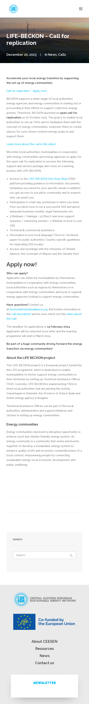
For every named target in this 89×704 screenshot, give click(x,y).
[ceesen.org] (13, 9)
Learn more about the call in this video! (31, 144)
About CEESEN (44, 641)
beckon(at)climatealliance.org (28, 309)
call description (21, 314)
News (52, 54)
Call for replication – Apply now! (26, 91)
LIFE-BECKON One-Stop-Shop (48, 178)
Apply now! (21, 264)
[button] (81, 9)
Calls (62, 54)
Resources (44, 648)
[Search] (44, 555)
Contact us (44, 663)
